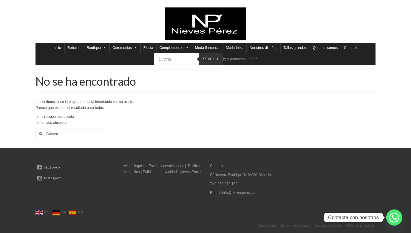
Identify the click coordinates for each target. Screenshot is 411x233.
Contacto (351, 48)
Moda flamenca (207, 48)
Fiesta (148, 48)
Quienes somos (325, 48)
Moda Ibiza (234, 48)
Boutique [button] (96, 48)
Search (210, 59)
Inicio (57, 48)
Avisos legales (134, 166)
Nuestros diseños (263, 48)
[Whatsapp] (394, 217)
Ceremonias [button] (124, 48)
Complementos (174, 48)
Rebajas (74, 48)
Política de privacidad (160, 172)
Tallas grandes (295, 48)
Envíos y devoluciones (166, 166)
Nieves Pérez (190, 172)
